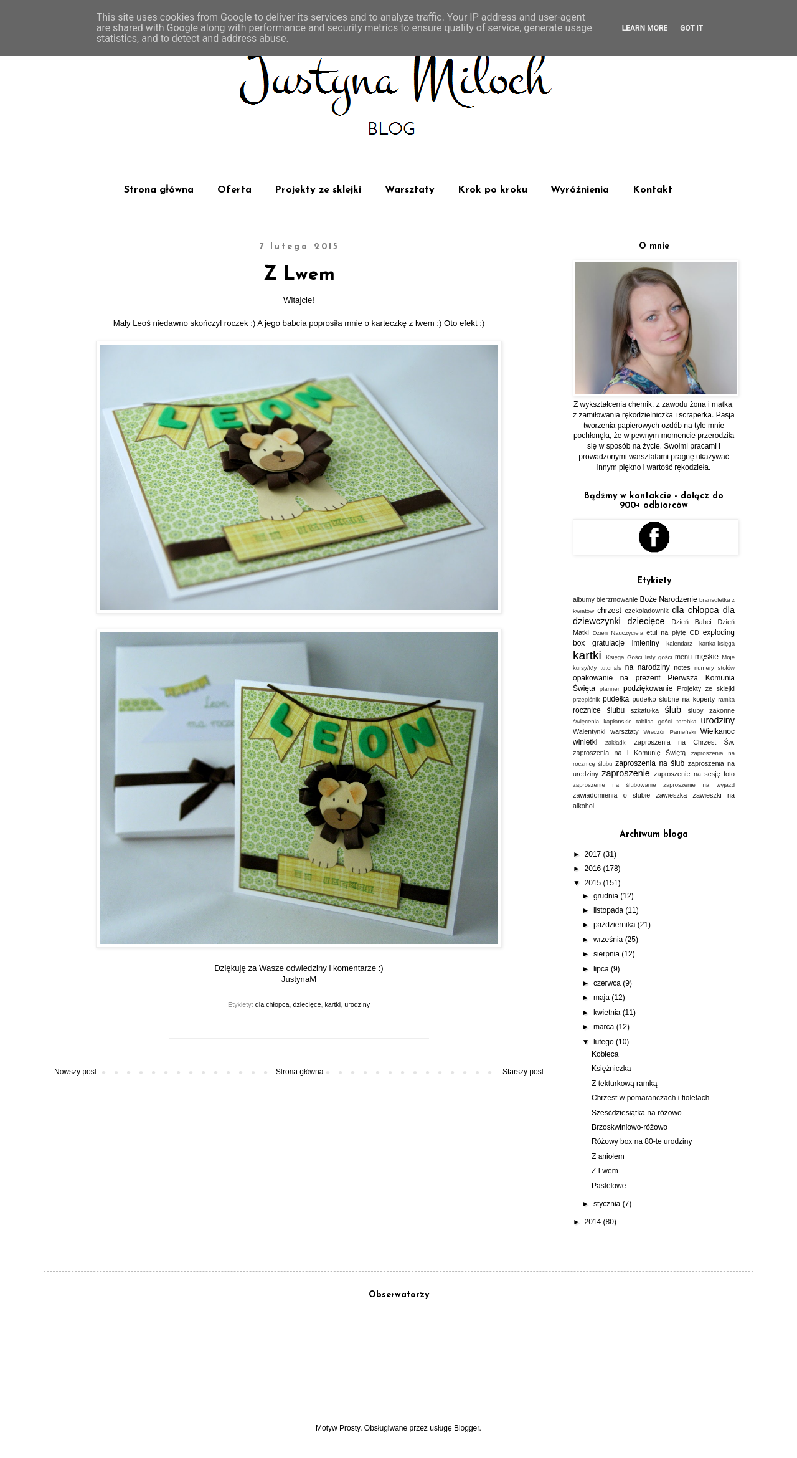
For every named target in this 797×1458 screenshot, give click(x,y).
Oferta (234, 190)
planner (610, 688)
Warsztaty (410, 190)
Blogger (466, 1428)
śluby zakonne (711, 710)
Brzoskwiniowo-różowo (629, 1127)
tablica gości (654, 721)
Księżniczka (611, 1068)
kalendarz (679, 643)
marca (604, 1026)
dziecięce (307, 1004)
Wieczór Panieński (670, 731)
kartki (332, 1004)
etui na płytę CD (672, 632)
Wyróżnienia (579, 190)
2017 (594, 854)
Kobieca (605, 1054)
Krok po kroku (492, 190)
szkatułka (645, 710)
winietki (585, 742)
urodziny (357, 1004)
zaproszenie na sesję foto (694, 774)
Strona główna (159, 190)
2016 (594, 868)
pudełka (616, 699)
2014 (594, 1221)
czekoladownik (647, 610)
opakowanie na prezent (617, 678)
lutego (604, 1041)
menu (683, 656)
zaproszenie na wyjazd (699, 784)
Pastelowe (609, 1185)
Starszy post (523, 1071)
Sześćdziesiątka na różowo (637, 1112)
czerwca (608, 983)
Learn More (645, 28)
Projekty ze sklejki (318, 190)
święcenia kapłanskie (602, 721)
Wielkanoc (717, 731)
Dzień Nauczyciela (617, 632)
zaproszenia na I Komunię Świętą (629, 752)
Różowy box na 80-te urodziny (642, 1141)
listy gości (658, 657)
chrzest (609, 610)
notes (682, 667)
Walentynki (589, 731)
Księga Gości (624, 657)
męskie (707, 656)
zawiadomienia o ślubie (611, 795)
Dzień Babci (691, 622)
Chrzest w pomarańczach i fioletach (650, 1098)
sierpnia (607, 954)
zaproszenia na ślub (649, 763)
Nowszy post (75, 1071)
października (615, 924)
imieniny (645, 643)
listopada (609, 910)
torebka (686, 721)
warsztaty (624, 731)
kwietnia (608, 1012)
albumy (584, 599)
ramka (726, 699)
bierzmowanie (617, 599)
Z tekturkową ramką (624, 1083)
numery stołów (714, 667)
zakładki (616, 742)
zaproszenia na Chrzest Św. (684, 742)
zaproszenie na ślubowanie (614, 784)
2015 (594, 883)
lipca (602, 969)
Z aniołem (608, 1156)
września (609, 939)
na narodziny (647, 667)
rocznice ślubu (599, 710)
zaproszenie (625, 773)
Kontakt (652, 190)
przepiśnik (586, 699)
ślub (673, 710)
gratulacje (608, 643)
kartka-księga (717, 643)
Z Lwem (605, 1170)
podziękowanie (647, 688)
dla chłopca (272, 1004)
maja (602, 997)
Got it (691, 28)
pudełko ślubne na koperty (674, 699)
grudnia (606, 896)
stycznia (608, 1203)
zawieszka (671, 795)
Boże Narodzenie (668, 599)
